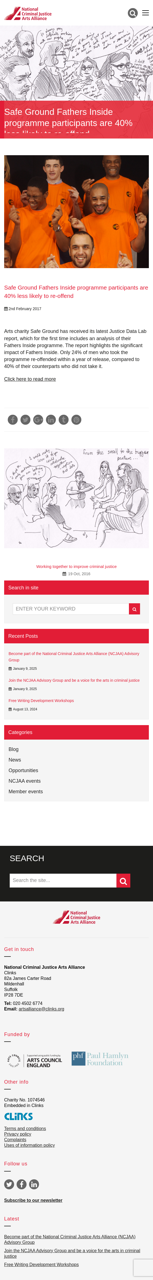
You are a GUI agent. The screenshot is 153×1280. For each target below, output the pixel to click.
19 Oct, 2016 (78, 574)
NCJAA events (25, 781)
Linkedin (34, 1184)
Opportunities (23, 770)
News (15, 760)
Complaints (15, 1139)
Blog (14, 749)
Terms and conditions (25, 1128)
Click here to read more (30, 379)
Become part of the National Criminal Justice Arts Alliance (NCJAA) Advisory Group (74, 657)
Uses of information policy (29, 1145)
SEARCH (27, 858)
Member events (26, 791)
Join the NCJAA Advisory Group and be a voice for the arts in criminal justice (74, 680)
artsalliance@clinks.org (41, 1009)
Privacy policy (17, 1134)
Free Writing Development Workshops (41, 700)
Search (134, 609)
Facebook (22, 1184)
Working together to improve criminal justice (76, 566)
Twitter (9, 1184)
